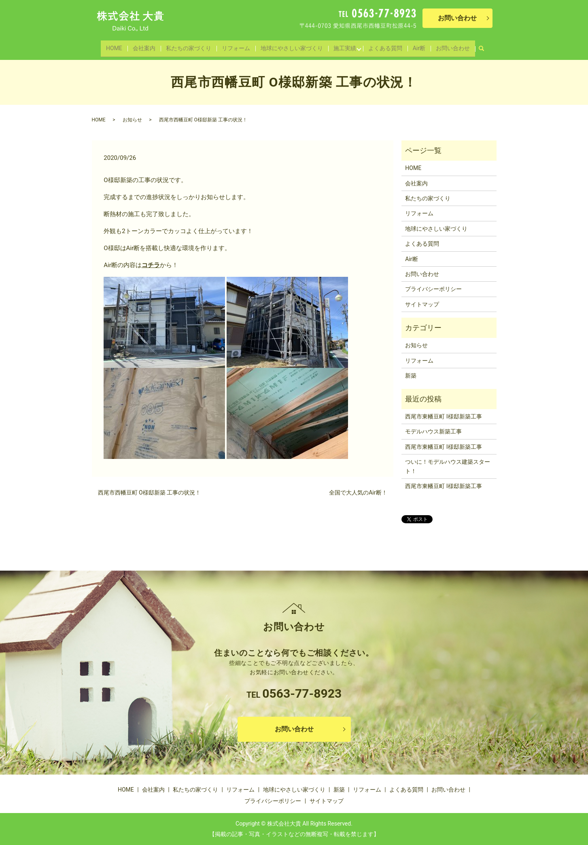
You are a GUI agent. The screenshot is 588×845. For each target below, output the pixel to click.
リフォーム (236, 46)
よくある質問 (383, 46)
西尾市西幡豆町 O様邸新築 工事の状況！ (149, 492)
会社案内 (147, 46)
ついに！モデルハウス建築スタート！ (447, 466)
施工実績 (342, 46)
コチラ (151, 265)
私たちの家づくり (190, 46)
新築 (410, 375)
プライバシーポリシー (433, 289)
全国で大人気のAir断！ (358, 492)
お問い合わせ (448, 46)
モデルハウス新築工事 (433, 431)
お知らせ (132, 120)
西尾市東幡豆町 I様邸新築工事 (443, 416)
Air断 (416, 46)
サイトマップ (422, 304)
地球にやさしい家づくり (290, 46)
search (479, 44)
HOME (119, 46)
